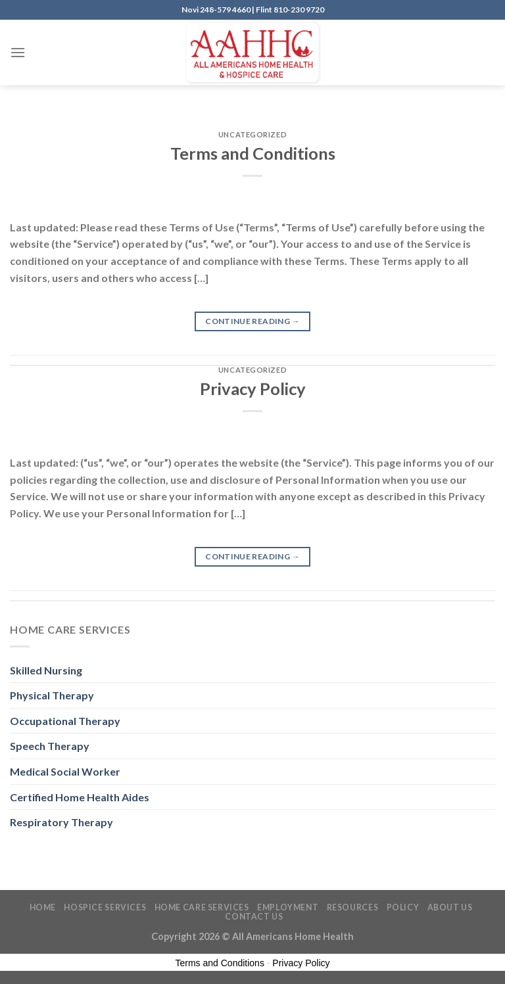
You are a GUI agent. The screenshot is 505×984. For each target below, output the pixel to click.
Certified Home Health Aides (79, 797)
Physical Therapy (52, 695)
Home (43, 907)
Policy (403, 907)
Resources (353, 907)
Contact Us (254, 917)
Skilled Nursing (46, 670)
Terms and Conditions (252, 153)
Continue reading (252, 321)
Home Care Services (202, 907)
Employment (287, 907)
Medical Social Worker (65, 771)
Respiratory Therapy (61, 822)
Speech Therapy (49, 745)
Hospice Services (105, 907)
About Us (450, 907)
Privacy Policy (253, 388)
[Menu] (18, 52)
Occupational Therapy (65, 721)
